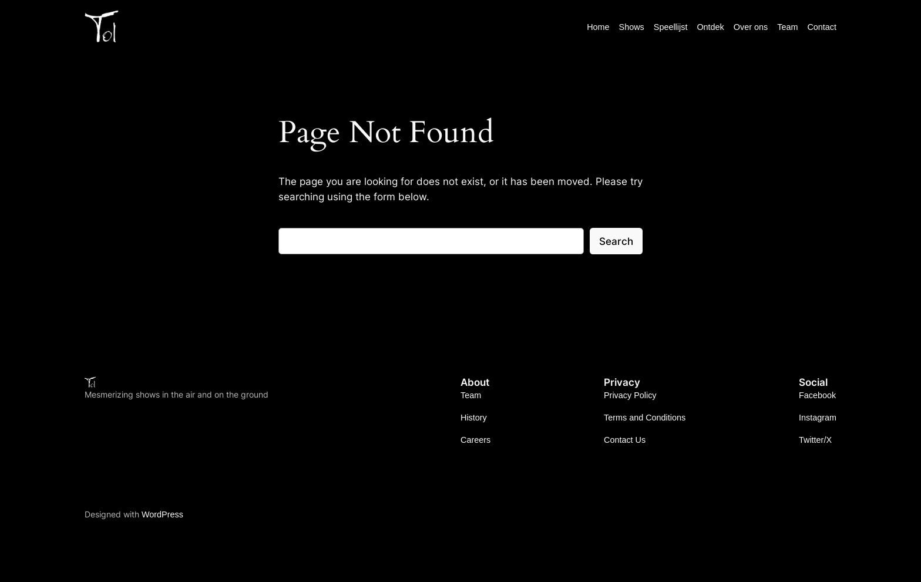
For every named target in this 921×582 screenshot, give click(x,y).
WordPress (162, 514)
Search (616, 241)
